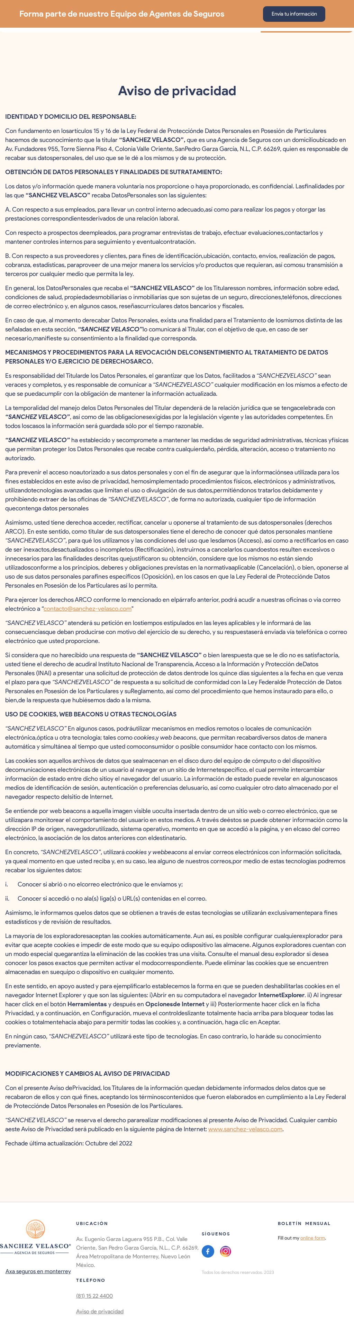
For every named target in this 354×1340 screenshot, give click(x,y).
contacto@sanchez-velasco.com (87, 609)
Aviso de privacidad (100, 1311)
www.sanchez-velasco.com (245, 1129)
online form (312, 1238)
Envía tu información (294, 14)
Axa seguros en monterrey (38, 1271)
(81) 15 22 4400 (94, 1296)
